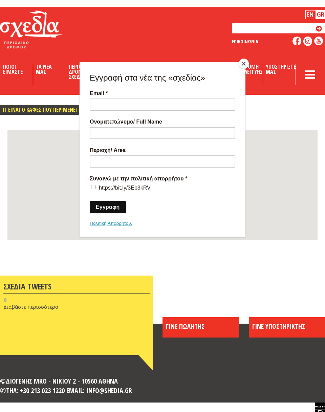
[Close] (244, 64)
